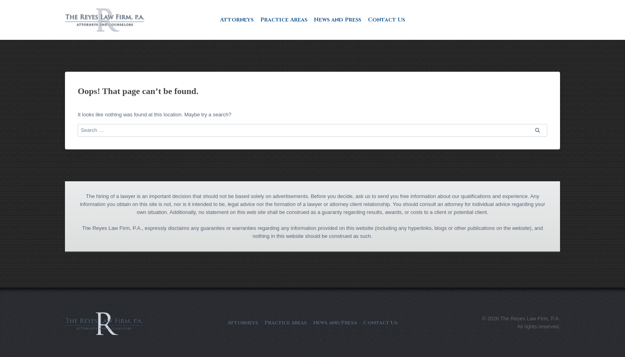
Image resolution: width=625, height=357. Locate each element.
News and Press (337, 20)
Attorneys (237, 20)
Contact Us (386, 20)
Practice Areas (283, 20)
